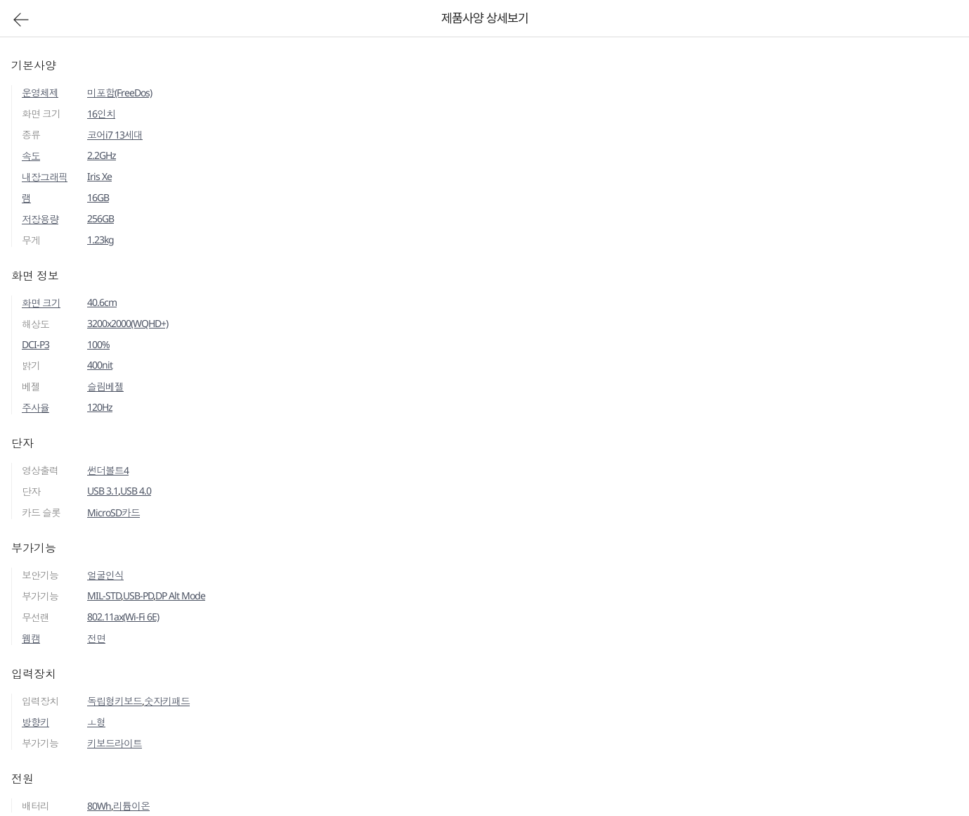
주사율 (35, 407)
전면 (96, 638)
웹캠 (31, 638)
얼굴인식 (105, 575)
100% (98, 344)
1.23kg (100, 239)
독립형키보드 (114, 701)
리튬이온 (131, 805)
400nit (99, 364)
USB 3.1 (102, 490)
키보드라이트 (114, 743)
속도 (31, 155)
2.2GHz (101, 155)
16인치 (101, 113)
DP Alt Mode (180, 595)
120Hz (99, 407)
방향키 (35, 722)
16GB (98, 197)
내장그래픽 (44, 177)
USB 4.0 (135, 490)
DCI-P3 (35, 344)
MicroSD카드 (113, 512)
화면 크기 (41, 303)
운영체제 (40, 92)
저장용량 (40, 219)
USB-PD (138, 595)
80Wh (99, 805)
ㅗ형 (96, 722)
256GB (100, 218)
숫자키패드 (167, 701)
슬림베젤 (105, 386)
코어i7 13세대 (115, 134)
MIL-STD (104, 595)
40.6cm (102, 302)
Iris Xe (99, 176)
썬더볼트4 (108, 470)
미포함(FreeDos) (119, 92)
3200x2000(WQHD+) (127, 323)
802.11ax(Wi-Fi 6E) (123, 616)
